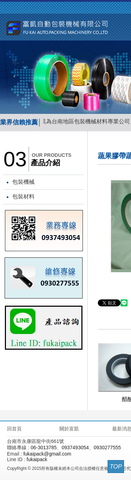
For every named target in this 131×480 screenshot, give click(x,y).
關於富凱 (69, 428)
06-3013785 (44, 447)
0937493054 (75, 447)
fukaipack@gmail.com (47, 454)
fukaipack (37, 459)
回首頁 (14, 428)
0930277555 (107, 447)
